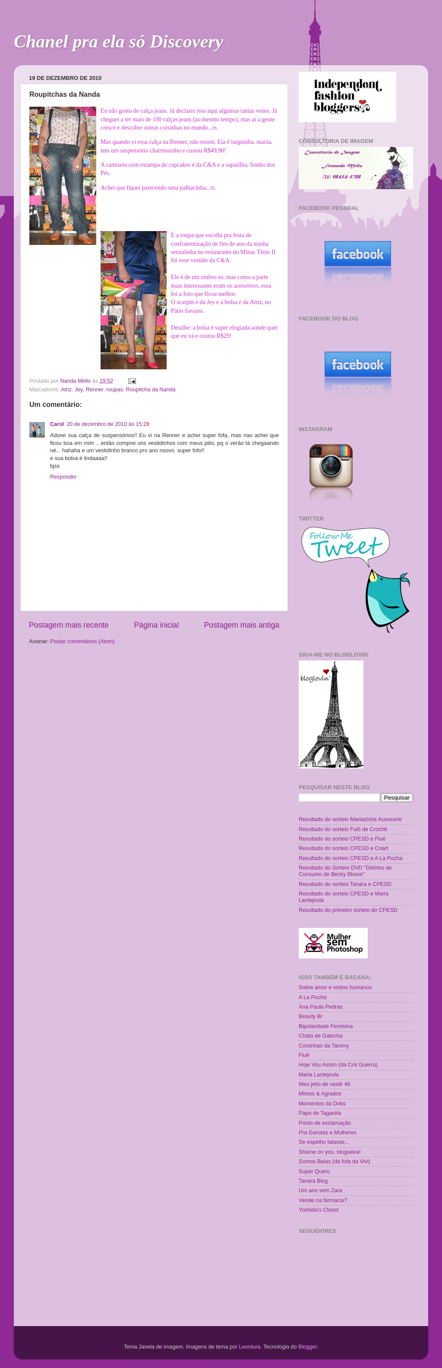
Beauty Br (310, 1016)
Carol (57, 424)
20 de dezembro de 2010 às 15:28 (107, 424)
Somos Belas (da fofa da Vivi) (334, 1162)
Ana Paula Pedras (321, 1007)
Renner (95, 390)
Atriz (66, 390)
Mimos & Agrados (320, 1094)
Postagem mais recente (69, 625)
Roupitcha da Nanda (151, 390)
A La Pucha (312, 997)
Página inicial (156, 625)
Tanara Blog (313, 1181)
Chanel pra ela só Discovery (118, 41)
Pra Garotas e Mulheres (328, 1133)
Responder (63, 477)
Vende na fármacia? (323, 1200)
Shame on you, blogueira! (330, 1152)
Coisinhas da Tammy (324, 1046)
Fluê (304, 1055)
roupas (114, 390)
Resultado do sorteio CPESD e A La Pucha (350, 858)
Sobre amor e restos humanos (335, 987)
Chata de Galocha (321, 1036)
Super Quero (314, 1171)
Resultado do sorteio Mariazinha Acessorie (350, 819)
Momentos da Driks (322, 1104)
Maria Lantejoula (319, 1075)
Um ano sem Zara (320, 1190)
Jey (79, 390)
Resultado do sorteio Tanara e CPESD (345, 884)
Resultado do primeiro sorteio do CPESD (348, 910)
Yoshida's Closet (318, 1210)
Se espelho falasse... (324, 1142)
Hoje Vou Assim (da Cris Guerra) (338, 1065)
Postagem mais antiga (241, 625)
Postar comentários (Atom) (82, 641)
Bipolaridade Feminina (326, 1026)
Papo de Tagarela (320, 1113)
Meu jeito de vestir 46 (324, 1084)
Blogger (307, 1347)
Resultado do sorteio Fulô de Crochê (343, 829)
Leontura (249, 1347)
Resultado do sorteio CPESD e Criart (343, 848)
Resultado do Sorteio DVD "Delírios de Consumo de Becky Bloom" (345, 871)
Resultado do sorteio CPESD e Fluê (342, 839)
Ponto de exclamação (325, 1123)
